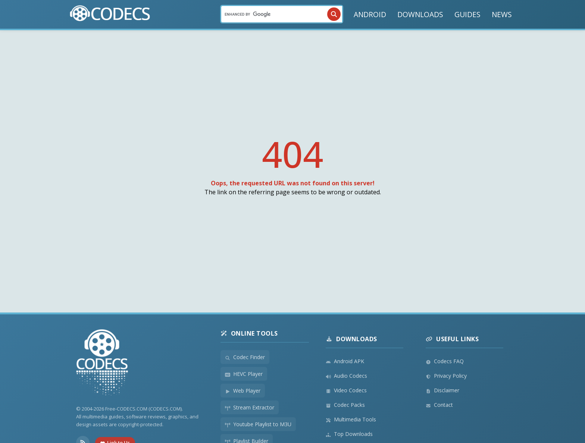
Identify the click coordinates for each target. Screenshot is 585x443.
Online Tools (249, 333)
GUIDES (467, 14)
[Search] (281, 14)
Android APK (345, 361)
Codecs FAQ (445, 361)
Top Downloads (349, 433)
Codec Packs (345, 404)
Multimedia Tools (351, 419)
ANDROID (370, 14)
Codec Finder (245, 357)
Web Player (242, 390)
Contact (439, 404)
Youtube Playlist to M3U (258, 424)
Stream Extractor (249, 407)
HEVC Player (244, 373)
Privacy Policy (446, 375)
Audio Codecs (346, 375)
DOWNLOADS (420, 14)
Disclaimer (442, 390)
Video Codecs (346, 390)
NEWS (502, 14)
